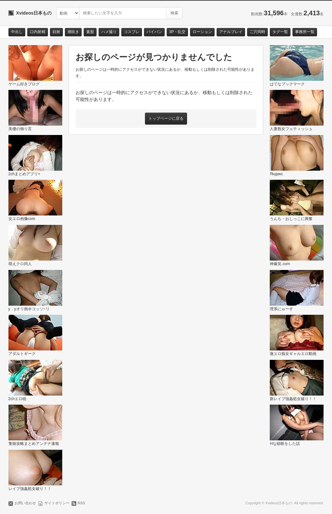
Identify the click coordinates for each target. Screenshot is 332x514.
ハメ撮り (109, 32)
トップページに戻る (166, 118)
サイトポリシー (56, 503)
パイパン (154, 32)
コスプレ (131, 32)
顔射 (56, 32)
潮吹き (73, 32)
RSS (81, 503)
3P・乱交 (177, 32)
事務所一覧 (304, 32)
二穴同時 (257, 32)
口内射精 (37, 32)
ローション (202, 32)
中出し (17, 32)
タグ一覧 (280, 32)
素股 (90, 32)
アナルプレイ (231, 32)
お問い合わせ (25, 503)
